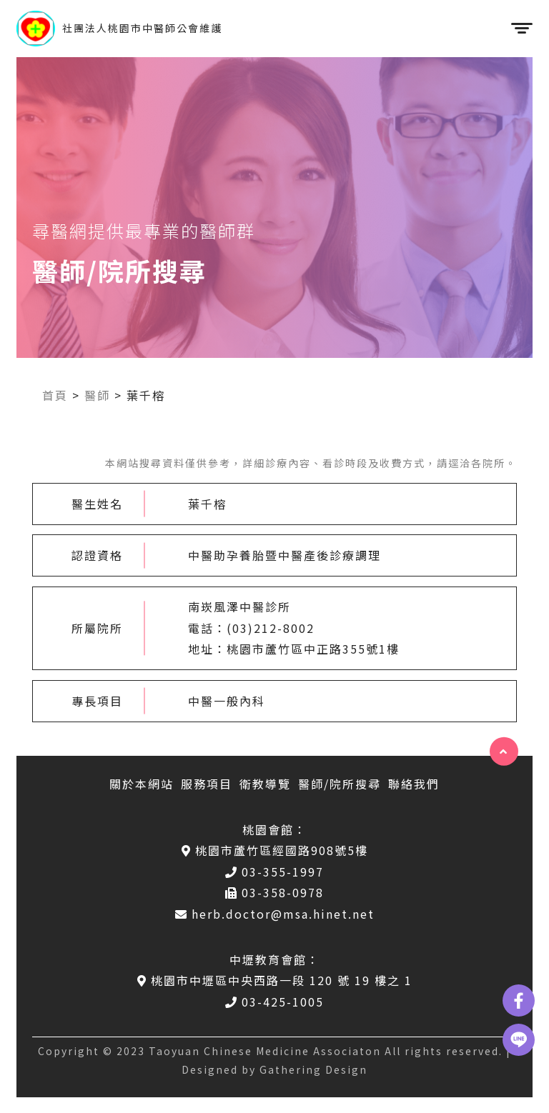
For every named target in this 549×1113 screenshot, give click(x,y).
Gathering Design (313, 1069)
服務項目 (206, 783)
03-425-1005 (274, 1001)
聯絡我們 (414, 783)
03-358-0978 (274, 892)
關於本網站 (141, 783)
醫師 (97, 395)
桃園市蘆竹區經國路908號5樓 (275, 850)
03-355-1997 (274, 871)
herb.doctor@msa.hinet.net (275, 913)
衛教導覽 (265, 783)
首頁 (55, 395)
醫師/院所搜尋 (339, 783)
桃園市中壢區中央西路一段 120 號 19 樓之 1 (274, 980)
